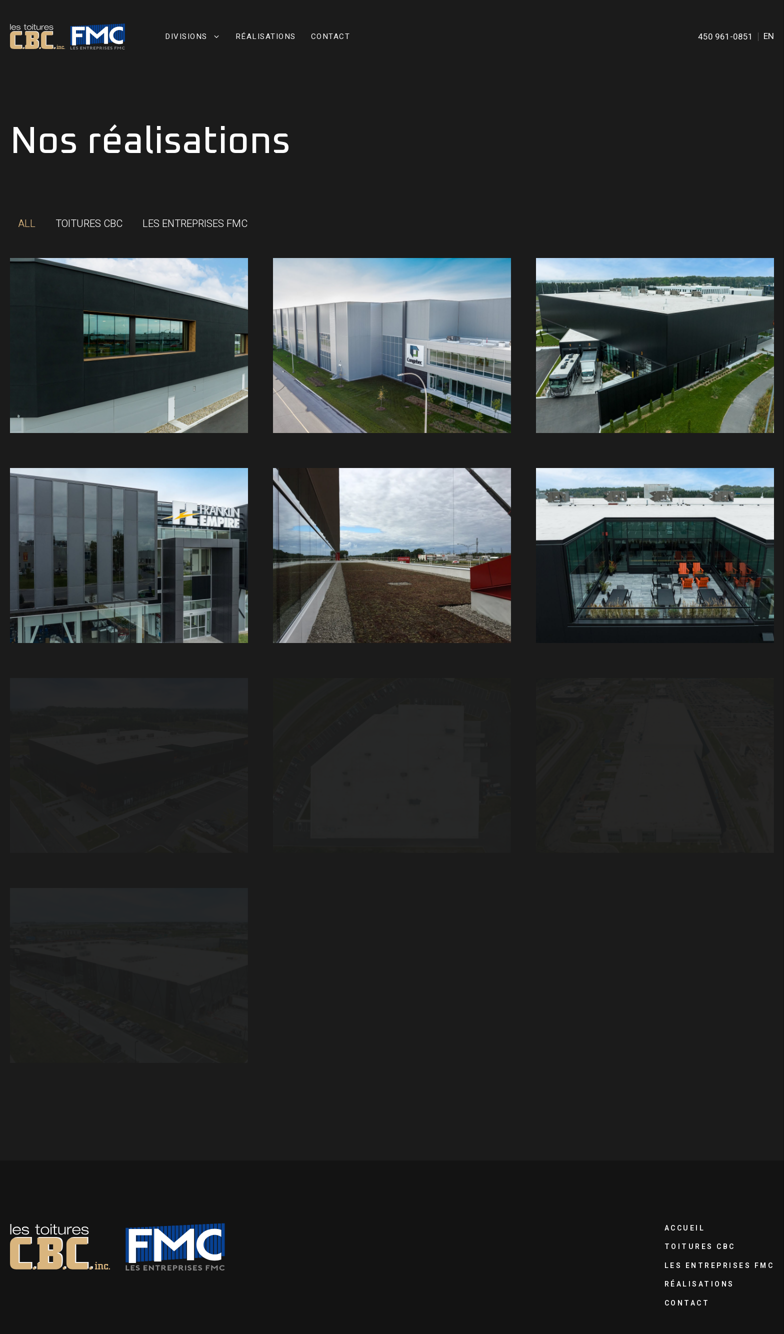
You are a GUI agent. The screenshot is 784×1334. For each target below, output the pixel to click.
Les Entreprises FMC (719, 1265)
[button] (27, 224)
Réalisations (266, 36)
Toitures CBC (700, 1247)
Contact (330, 36)
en (769, 36)
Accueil (685, 1228)
